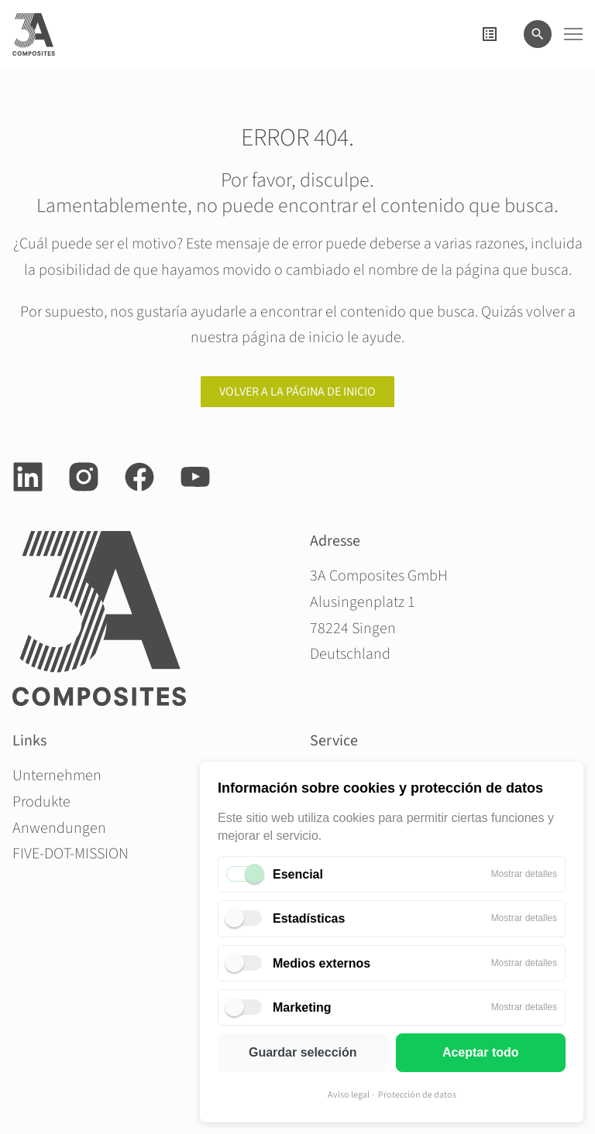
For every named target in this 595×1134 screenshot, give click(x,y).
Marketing (302, 1007)
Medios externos (321, 963)
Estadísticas (309, 918)
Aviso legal (349, 1094)
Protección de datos (417, 1094)
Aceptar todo (480, 1052)
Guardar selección (303, 1052)
